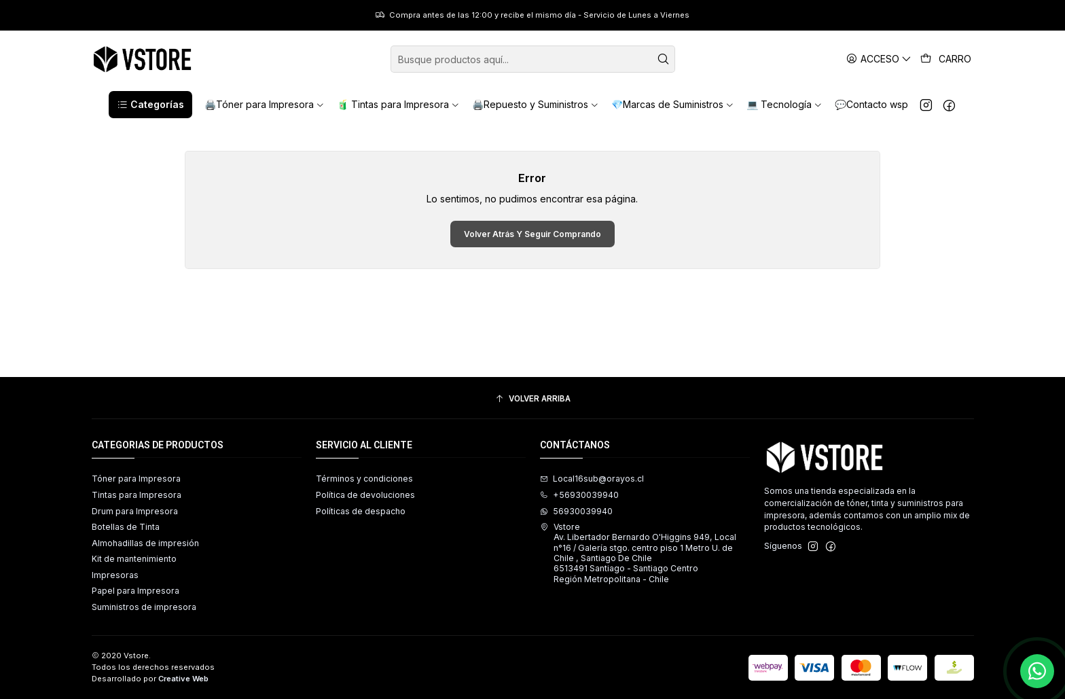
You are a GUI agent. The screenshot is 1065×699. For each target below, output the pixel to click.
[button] (150, 104)
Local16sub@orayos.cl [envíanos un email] (592, 478)
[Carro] (946, 59)
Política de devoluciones (365, 495)
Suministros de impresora (144, 607)
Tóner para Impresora (136, 478)
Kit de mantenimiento (134, 559)
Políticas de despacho (360, 511)
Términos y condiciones (364, 478)
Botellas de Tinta (126, 527)
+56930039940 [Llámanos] (579, 495)
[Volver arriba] (533, 399)
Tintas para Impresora (136, 495)
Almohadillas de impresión (145, 543)
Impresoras (115, 575)
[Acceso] (879, 59)
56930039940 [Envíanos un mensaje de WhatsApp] (576, 511)
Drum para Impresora (135, 511)
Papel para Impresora (135, 591)
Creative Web (183, 678)
